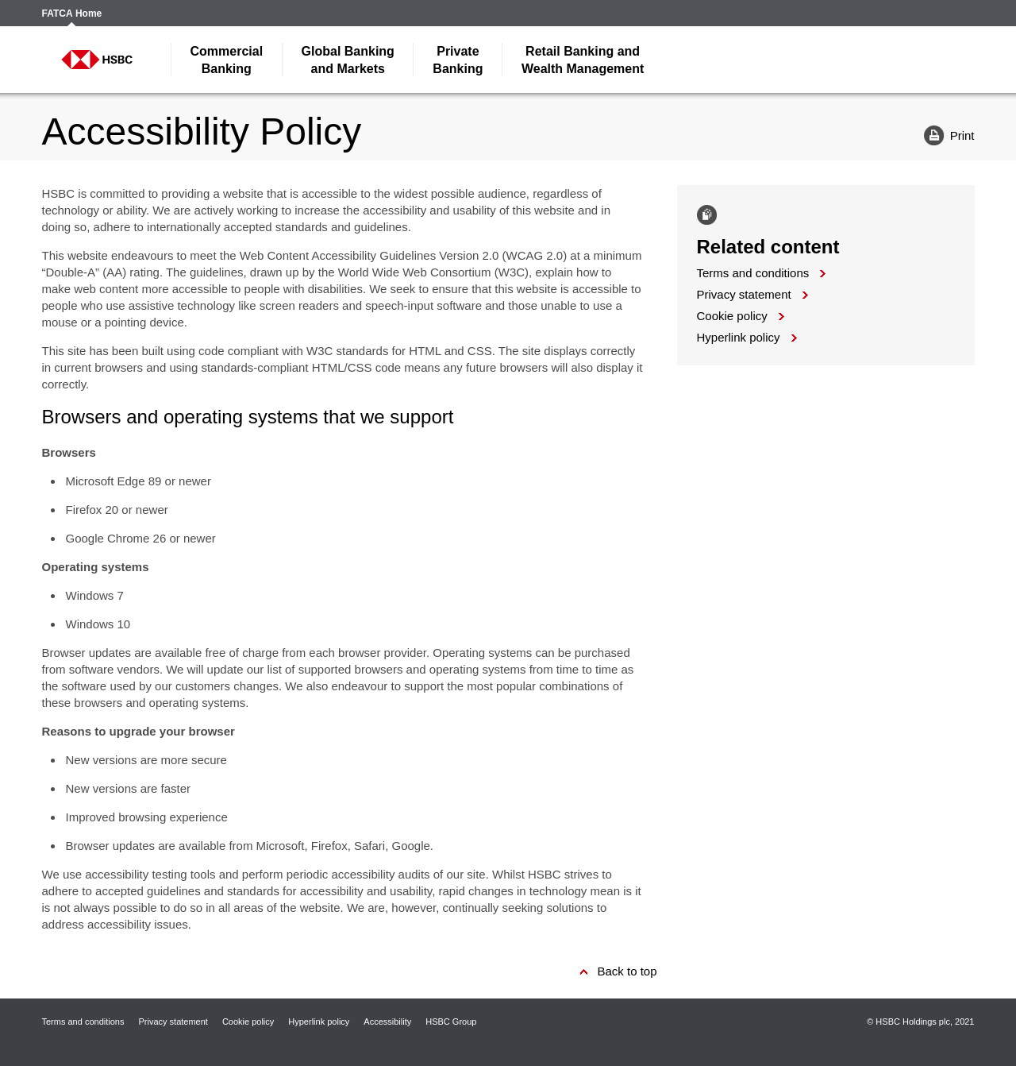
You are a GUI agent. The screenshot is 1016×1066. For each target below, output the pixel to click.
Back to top (626, 971)
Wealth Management (582, 59)
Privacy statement (744, 294)
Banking (227, 59)
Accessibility (387, 1021)
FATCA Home (72, 14)
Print (943, 134)
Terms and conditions (753, 273)
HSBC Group (450, 1021)
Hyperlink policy (738, 337)
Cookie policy (732, 316)
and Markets (348, 59)
